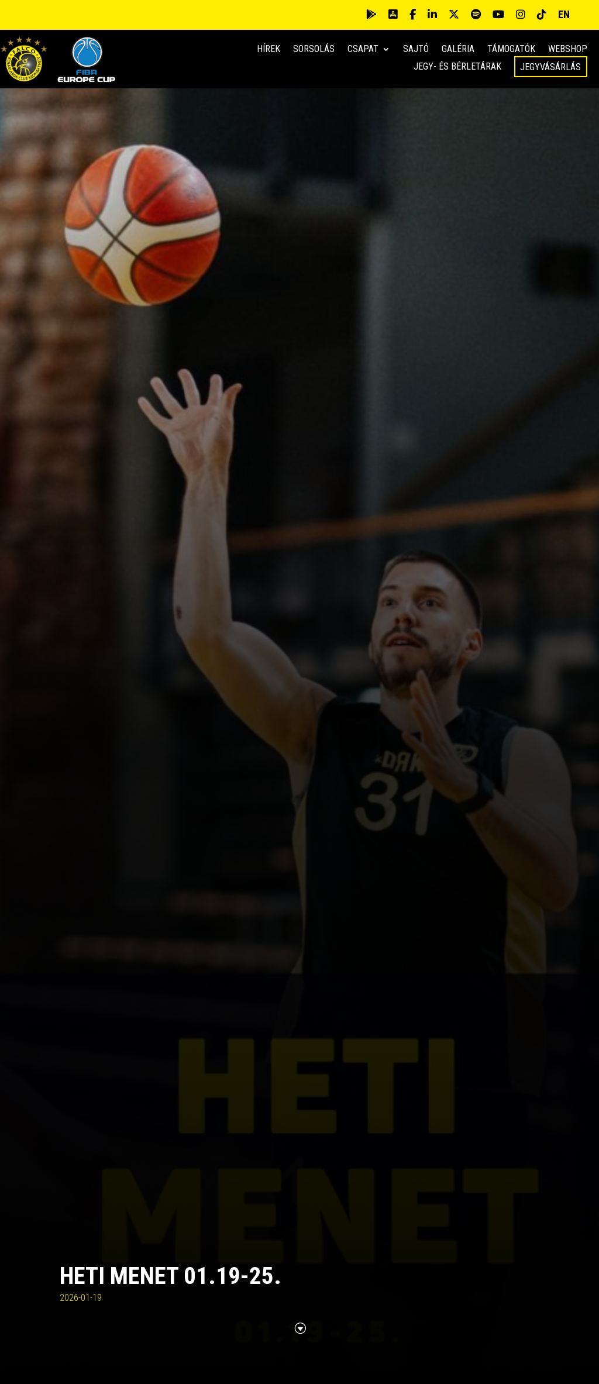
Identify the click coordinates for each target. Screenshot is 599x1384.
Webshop (567, 49)
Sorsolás (314, 49)
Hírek (268, 49)
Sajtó (416, 49)
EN (564, 14)
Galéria (458, 49)
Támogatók (511, 49)
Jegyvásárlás (550, 67)
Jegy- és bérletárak (457, 67)
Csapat (362, 49)
